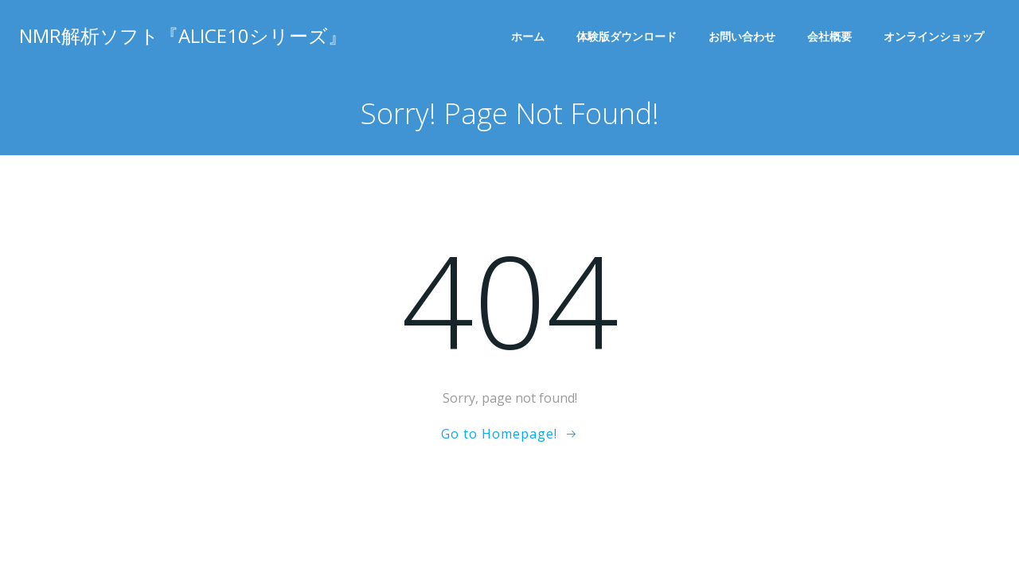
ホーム (528, 36)
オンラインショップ (934, 36)
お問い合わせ (742, 36)
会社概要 (829, 36)
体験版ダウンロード (626, 36)
